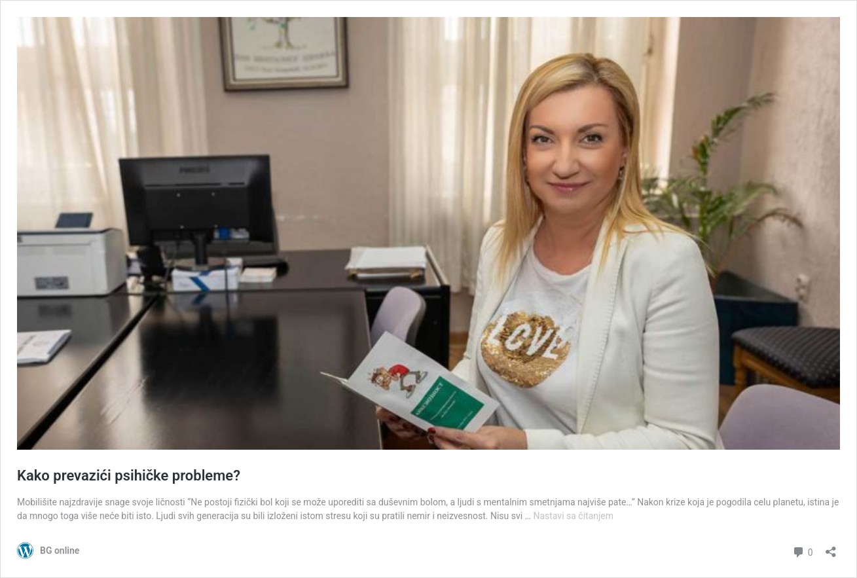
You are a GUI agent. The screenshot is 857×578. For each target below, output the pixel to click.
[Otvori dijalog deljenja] (831, 547)
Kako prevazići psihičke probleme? (128, 475)
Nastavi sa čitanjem (573, 516)
